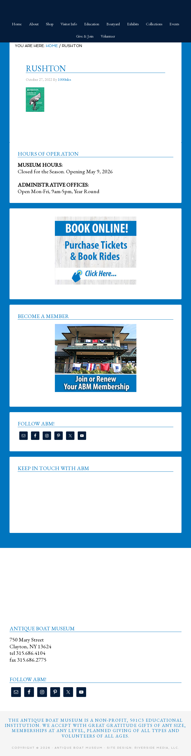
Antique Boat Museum (95, 8)
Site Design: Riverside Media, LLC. (143, 747)
